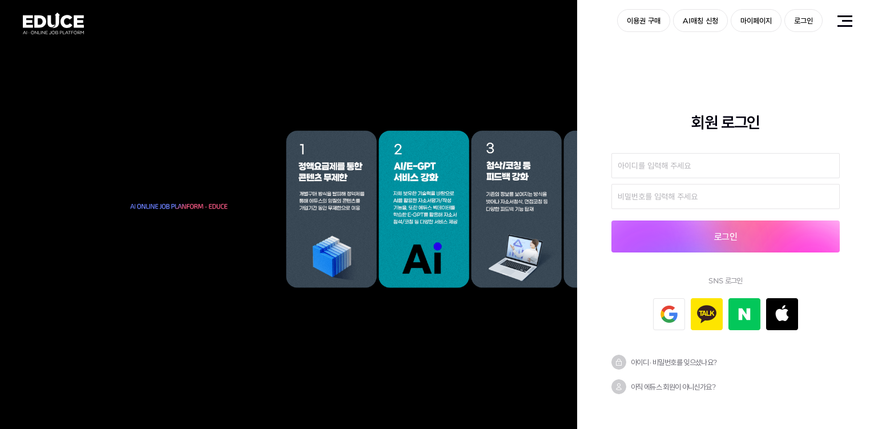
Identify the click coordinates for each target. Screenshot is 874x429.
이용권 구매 (643, 20)
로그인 (803, 20)
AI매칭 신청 (700, 20)
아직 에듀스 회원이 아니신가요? (673, 386)
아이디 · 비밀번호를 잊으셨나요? (673, 362)
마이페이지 (756, 20)
